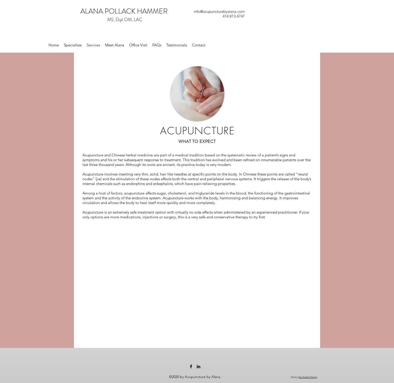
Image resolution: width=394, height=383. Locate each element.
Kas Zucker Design (308, 376)
